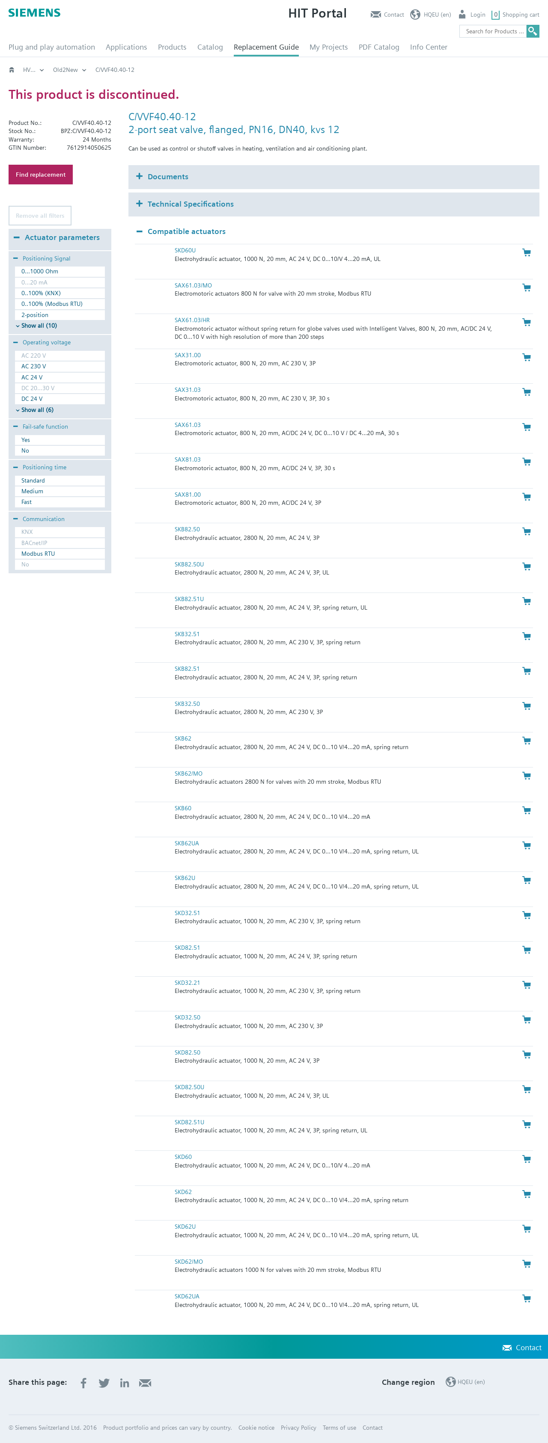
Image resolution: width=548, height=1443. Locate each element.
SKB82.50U (189, 564)
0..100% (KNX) (41, 293)
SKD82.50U (189, 1087)
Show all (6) (37, 409)
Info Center (428, 46)
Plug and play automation (52, 46)
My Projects (329, 46)
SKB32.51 (187, 634)
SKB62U (185, 877)
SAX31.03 (188, 389)
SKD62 (183, 1191)
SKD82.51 (187, 947)
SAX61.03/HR (192, 320)
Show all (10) (39, 325)
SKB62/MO (189, 773)
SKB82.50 (187, 529)
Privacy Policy (298, 1427)
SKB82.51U (189, 599)
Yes (25, 439)
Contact (394, 14)
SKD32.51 (187, 913)
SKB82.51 (187, 668)
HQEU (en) (437, 14)
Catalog (210, 46)
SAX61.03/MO (193, 285)
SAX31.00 (188, 355)
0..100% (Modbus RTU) (52, 303)
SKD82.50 (187, 1052)
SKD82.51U (189, 1122)
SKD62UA (187, 1296)
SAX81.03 (188, 459)
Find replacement (41, 174)
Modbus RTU (38, 553)
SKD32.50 (187, 1017)
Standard (33, 480)
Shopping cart (521, 14)
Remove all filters (40, 215)
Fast (26, 501)
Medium (32, 491)
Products (172, 46)
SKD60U (185, 250)
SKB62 (183, 738)
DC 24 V (31, 398)
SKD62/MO (189, 1261)
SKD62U (185, 1226)
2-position (34, 314)
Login (478, 14)
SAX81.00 (188, 494)
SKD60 (183, 1156)
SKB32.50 (187, 703)
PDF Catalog (379, 46)
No (25, 450)
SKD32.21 (187, 982)
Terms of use (339, 1427)
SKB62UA (187, 843)
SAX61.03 (188, 424)
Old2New (92, 69)
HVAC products (43, 69)
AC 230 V (33, 366)
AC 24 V (31, 377)
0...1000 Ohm (39, 271)
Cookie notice (256, 1427)
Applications (126, 46)
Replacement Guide (266, 46)
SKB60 (183, 808)
